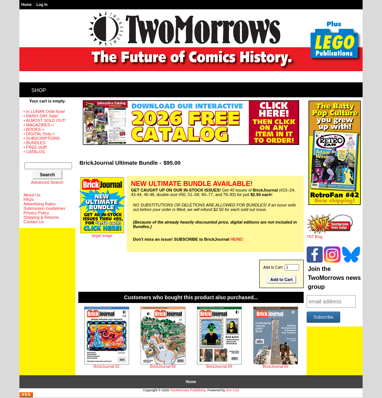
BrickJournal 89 (219, 366)
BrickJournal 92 (106, 366)
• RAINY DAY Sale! (41, 116)
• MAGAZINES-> (39, 125)
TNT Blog (330, 235)
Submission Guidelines (44, 208)
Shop (38, 90)
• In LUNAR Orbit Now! (44, 111)
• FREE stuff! (35, 147)
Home (26, 5)
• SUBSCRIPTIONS (42, 138)
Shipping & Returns (41, 217)
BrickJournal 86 (275, 366)
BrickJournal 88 (163, 366)
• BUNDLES (35, 142)
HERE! (237, 239)
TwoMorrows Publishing (188, 390)
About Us (32, 195)
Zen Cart (232, 390)
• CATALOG (34, 151)
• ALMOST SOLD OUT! (45, 120)
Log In (42, 5)
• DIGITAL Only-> (39, 134)
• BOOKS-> (34, 129)
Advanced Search (47, 182)
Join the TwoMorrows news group (334, 278)
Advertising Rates (40, 204)
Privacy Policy (36, 213)
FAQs (29, 199)
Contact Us (34, 221)
